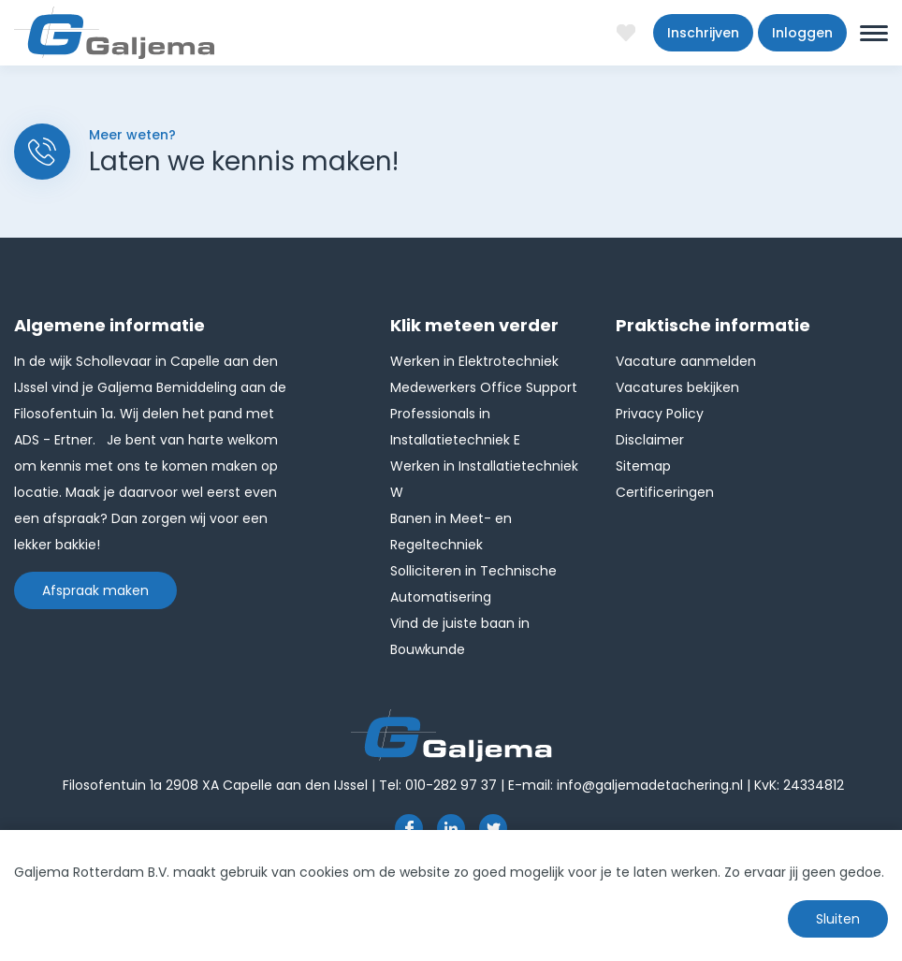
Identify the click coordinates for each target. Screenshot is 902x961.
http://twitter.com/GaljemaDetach (493, 828)
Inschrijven (703, 32)
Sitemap (643, 466)
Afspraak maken (95, 590)
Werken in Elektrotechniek (474, 361)
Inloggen (802, 32)
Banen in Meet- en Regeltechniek (451, 531)
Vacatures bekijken (677, 387)
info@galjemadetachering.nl (650, 785)
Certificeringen (665, 492)
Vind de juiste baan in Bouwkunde (460, 636)
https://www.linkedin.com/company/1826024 (451, 828)
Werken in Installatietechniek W (484, 479)
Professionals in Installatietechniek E (455, 426)
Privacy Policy (660, 413)
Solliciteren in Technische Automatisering (473, 583)
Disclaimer (650, 439)
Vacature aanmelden (686, 361)
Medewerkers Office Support (483, 387)
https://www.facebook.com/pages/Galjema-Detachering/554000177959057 (409, 828)
